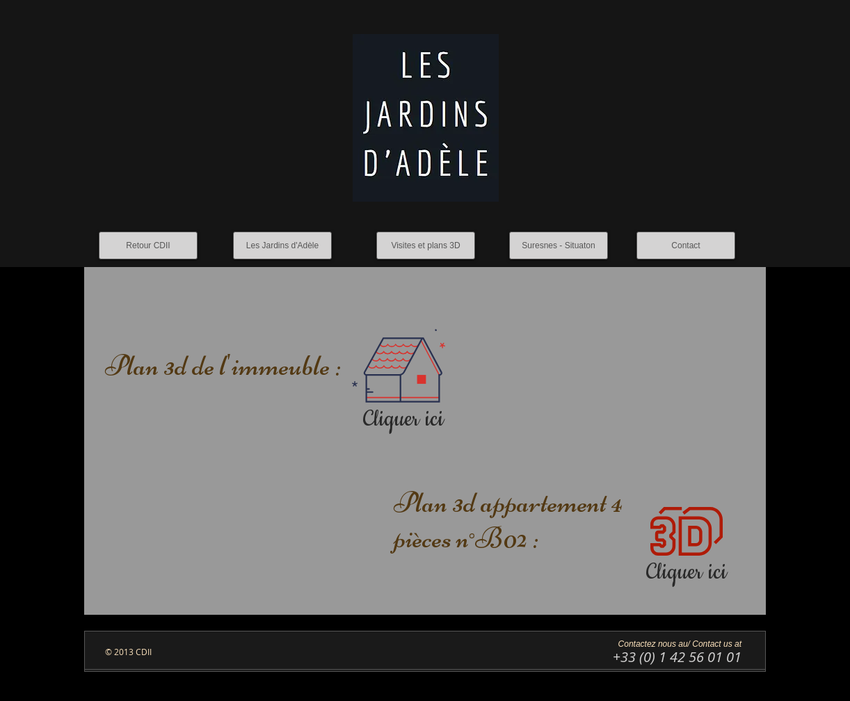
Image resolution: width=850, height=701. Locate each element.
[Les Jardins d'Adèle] (282, 245)
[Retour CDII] (148, 245)
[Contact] (685, 245)
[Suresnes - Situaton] (558, 245)
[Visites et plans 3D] (425, 245)
